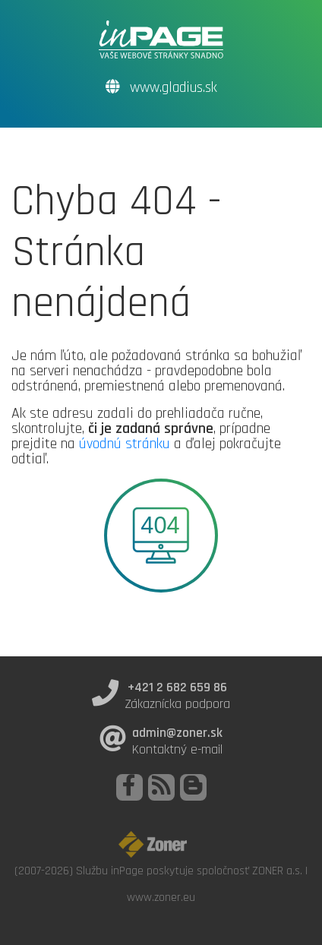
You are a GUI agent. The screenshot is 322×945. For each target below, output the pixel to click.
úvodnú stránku (124, 444)
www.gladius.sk (161, 87)
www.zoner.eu (161, 897)
